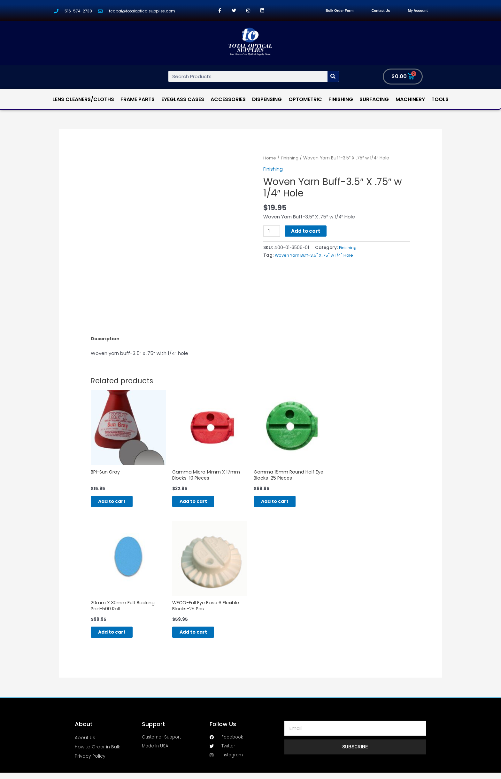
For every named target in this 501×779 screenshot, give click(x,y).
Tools (440, 99)
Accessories (228, 99)
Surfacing (374, 99)
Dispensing (267, 99)
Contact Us (381, 10)
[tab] (105, 339)
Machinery (410, 99)
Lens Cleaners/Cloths (83, 99)
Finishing (340, 99)
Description (105, 339)
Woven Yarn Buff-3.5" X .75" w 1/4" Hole (316, 255)
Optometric (305, 99)
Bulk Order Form (339, 10)
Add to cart (306, 231)
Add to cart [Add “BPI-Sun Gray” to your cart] (118, 504)
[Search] (333, 76)
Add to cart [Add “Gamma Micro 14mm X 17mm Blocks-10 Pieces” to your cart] (199, 504)
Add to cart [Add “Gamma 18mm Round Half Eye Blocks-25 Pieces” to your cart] (281, 504)
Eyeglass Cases (182, 99)
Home (269, 158)
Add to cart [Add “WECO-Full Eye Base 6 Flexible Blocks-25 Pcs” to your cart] (199, 637)
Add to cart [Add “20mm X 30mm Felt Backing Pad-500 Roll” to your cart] (118, 637)
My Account (418, 10)
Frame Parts (137, 99)
